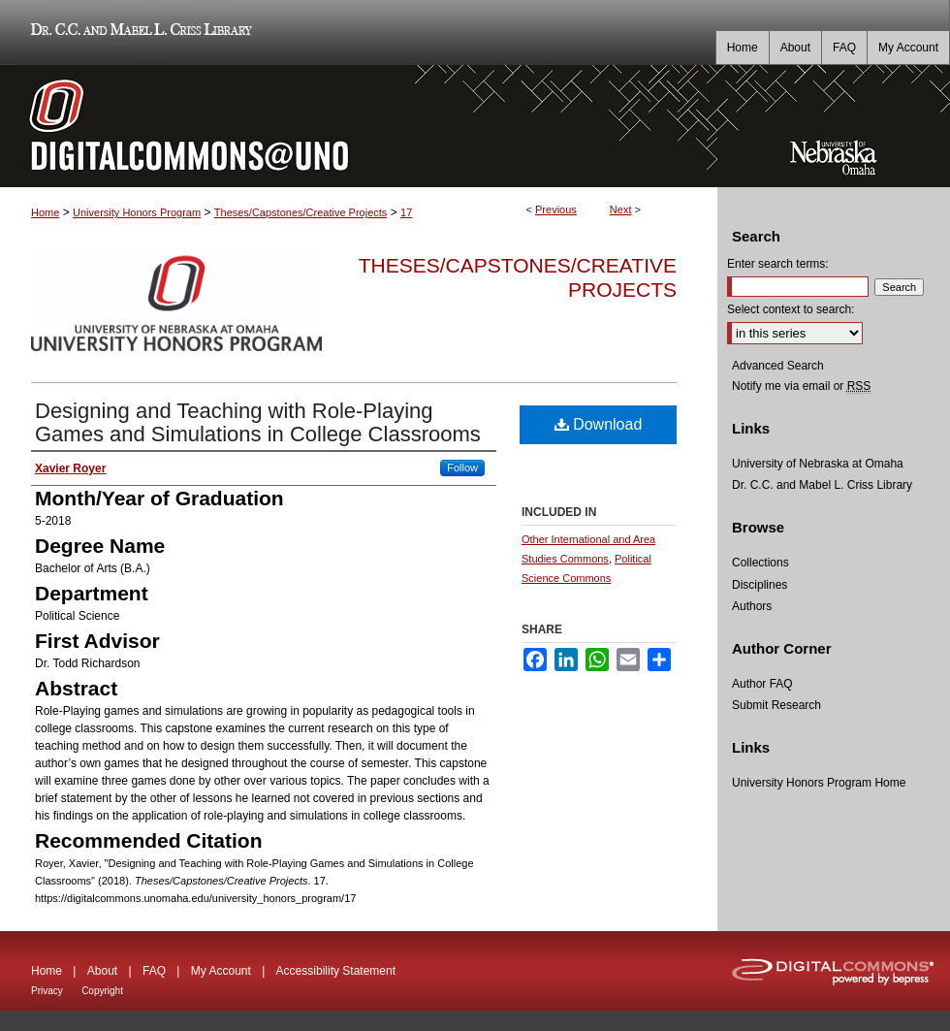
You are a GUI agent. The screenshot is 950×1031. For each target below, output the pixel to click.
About (102, 971)
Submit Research (776, 705)
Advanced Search (778, 365)
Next (621, 209)
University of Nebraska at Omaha (817, 463)
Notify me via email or (801, 386)
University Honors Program (137, 212)
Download (598, 424)
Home (45, 212)
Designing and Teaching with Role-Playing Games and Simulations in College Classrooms (258, 422)
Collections (760, 562)
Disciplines (759, 585)
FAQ (154, 971)
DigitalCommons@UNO (358, 126)
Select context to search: (790, 309)
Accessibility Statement (336, 971)
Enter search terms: (778, 264)
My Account (221, 971)
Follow (462, 467)
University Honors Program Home (818, 782)
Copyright (102, 990)
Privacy (47, 990)
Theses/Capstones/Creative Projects (301, 212)
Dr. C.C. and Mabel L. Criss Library (138, 32)
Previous (556, 209)
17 (406, 212)
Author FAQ (762, 684)
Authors (752, 606)
